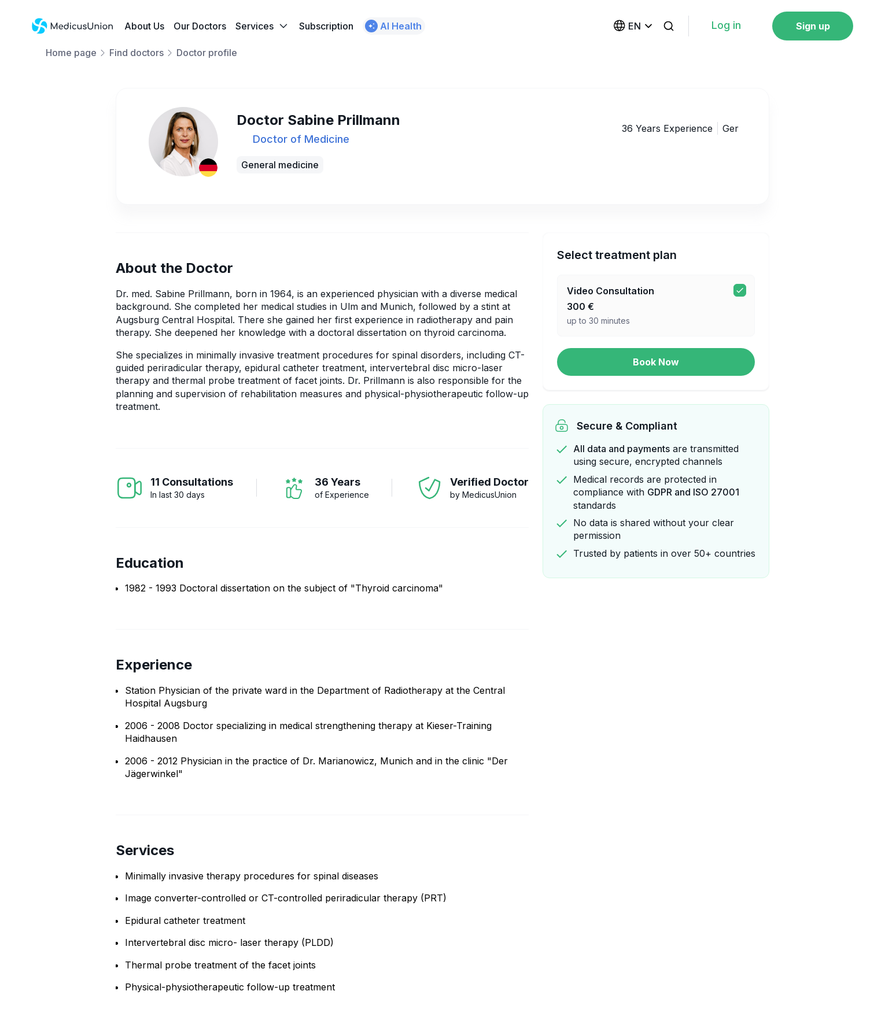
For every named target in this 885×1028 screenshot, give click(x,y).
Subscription (326, 26)
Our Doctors (200, 26)
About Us (144, 26)
